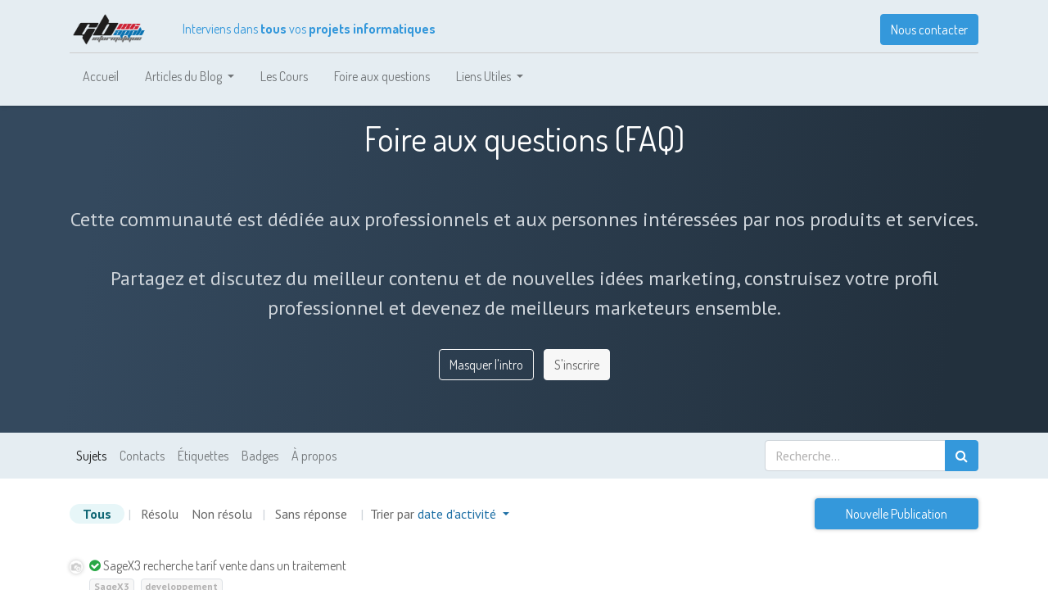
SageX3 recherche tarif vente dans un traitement (224, 565)
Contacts (142, 455)
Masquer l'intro (486, 364)
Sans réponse (311, 514)
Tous (97, 514)
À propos (314, 455)
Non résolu (222, 514)
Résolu (159, 514)
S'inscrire (576, 364)
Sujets (91, 455)
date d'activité (458, 514)
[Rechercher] (961, 455)
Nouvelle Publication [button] (896, 514)
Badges (260, 455)
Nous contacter (929, 29)
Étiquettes (203, 455)
